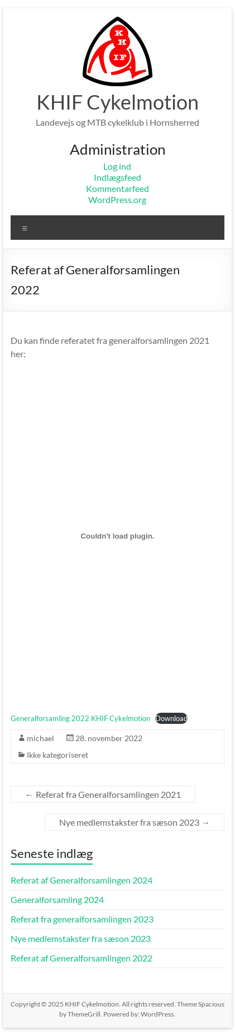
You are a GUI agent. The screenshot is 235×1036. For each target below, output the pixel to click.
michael (40, 738)
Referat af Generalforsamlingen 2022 (81, 958)
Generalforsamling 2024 (57, 899)
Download (171, 718)
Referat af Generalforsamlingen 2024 (81, 880)
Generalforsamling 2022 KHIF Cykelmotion (80, 718)
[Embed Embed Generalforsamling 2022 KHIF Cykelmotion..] (118, 536)
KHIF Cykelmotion (117, 102)
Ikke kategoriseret (57, 754)
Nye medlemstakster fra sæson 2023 (134, 822)
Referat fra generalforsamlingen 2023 (82, 919)
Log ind (117, 166)
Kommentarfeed (117, 188)
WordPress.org (117, 199)
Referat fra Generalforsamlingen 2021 (103, 794)
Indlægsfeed (117, 177)
